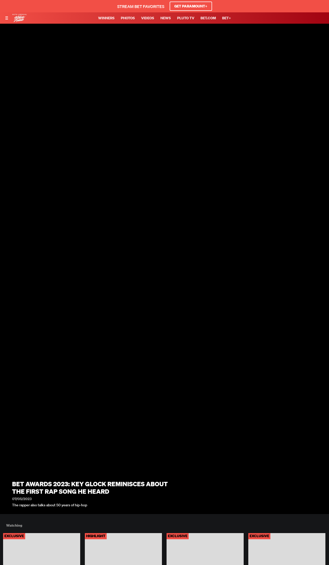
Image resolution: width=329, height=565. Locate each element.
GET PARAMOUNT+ (190, 6)
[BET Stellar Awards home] (19, 20)
